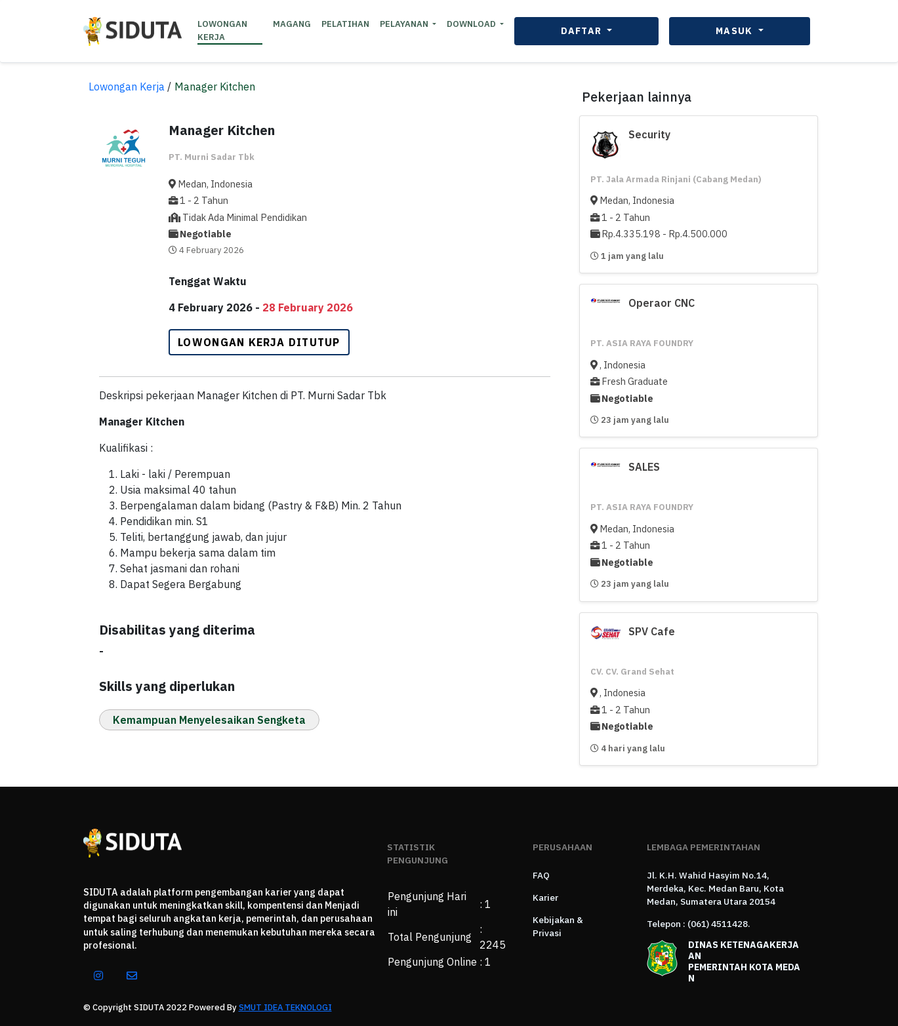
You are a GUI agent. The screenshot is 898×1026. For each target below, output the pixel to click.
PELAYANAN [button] (405, 24)
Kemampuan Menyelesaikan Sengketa (209, 719)
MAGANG (292, 24)
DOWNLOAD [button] (472, 24)
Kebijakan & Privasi (558, 926)
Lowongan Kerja (127, 86)
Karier (545, 897)
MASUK (736, 31)
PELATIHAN (345, 24)
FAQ (541, 875)
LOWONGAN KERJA (222, 30)
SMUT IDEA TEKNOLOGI (285, 1007)
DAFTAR (582, 31)
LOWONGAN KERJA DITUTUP (259, 342)
